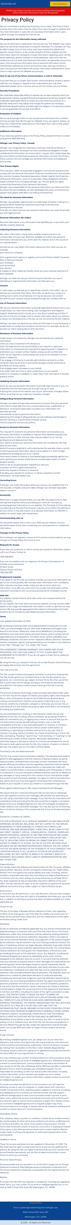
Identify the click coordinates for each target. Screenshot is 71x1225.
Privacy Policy (35, 1203)
